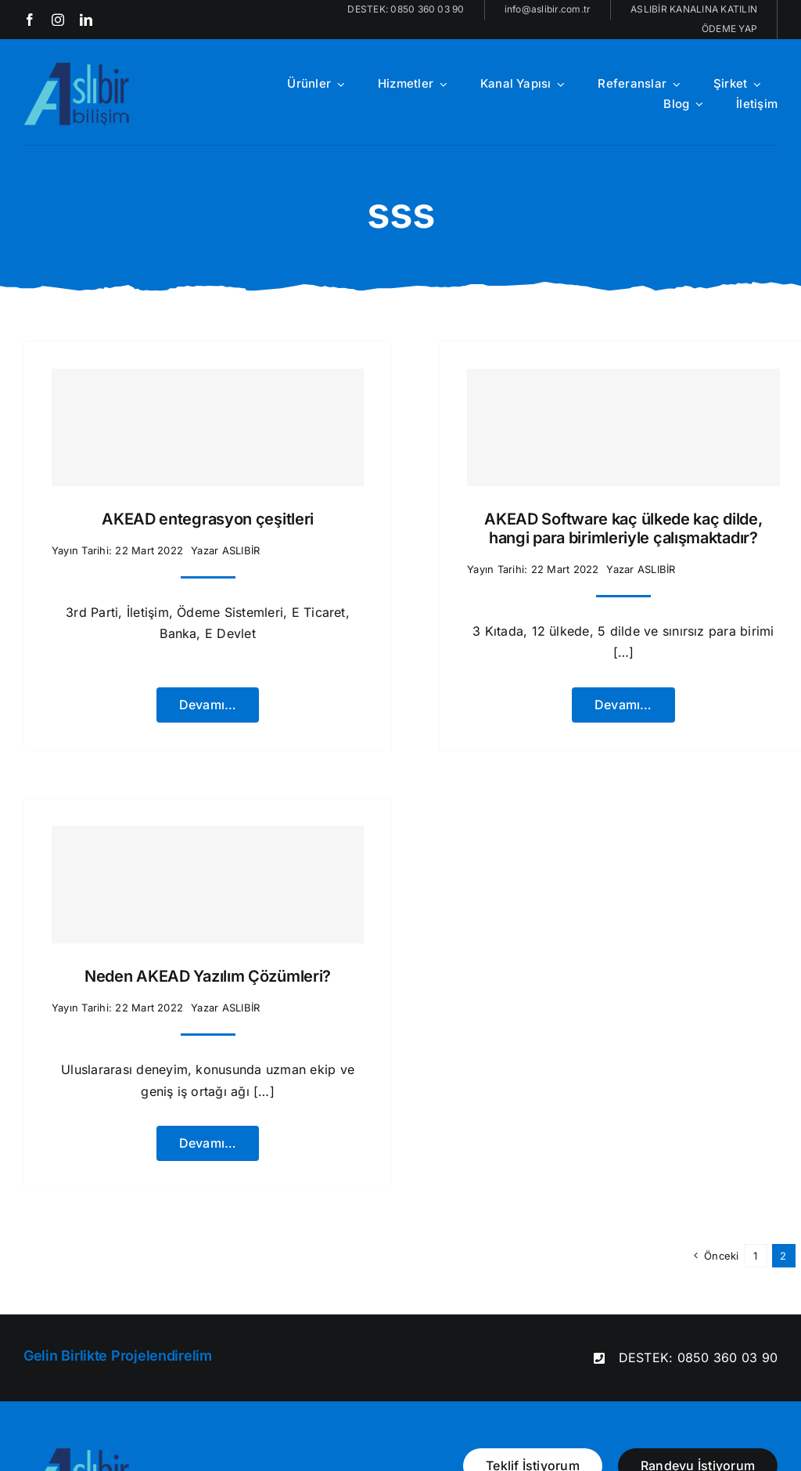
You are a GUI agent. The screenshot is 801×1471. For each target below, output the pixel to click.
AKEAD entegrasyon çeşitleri (208, 519)
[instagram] (58, 19)
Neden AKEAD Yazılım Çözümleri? (207, 976)
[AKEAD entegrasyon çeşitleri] (208, 427)
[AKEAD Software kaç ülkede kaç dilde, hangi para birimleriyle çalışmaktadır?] (623, 427)
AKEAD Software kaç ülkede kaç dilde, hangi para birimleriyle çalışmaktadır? (623, 528)
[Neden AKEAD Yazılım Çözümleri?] (208, 884)
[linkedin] (86, 19)
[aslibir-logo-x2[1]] (77, 69)
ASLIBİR (241, 550)
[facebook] (29, 19)
